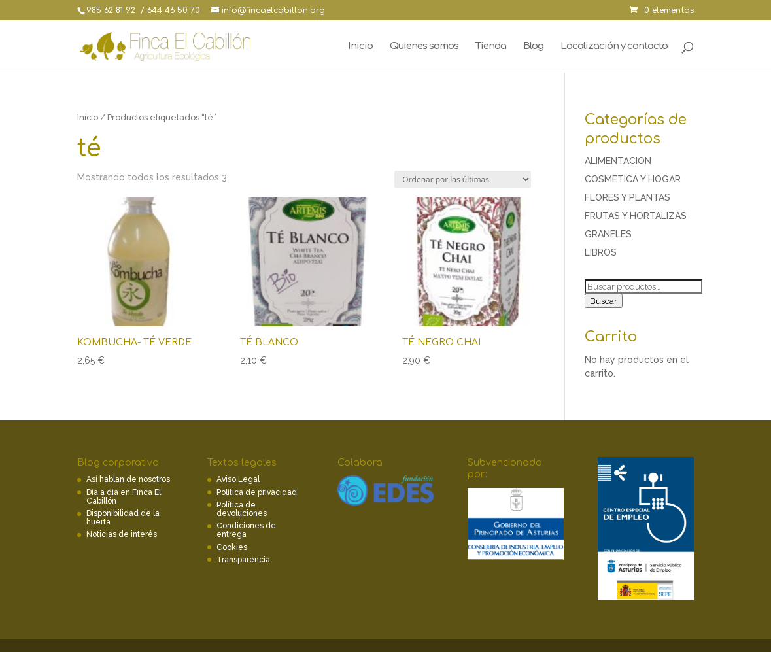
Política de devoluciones (241, 509)
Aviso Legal (238, 479)
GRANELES (608, 234)
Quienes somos (424, 47)
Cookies (231, 547)
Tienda (490, 47)
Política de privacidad (256, 492)
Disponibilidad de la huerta (123, 517)
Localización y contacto (614, 47)
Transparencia (243, 559)
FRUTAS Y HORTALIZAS (636, 216)
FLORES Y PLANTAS (627, 197)
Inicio (360, 47)
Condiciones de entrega (246, 530)
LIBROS (601, 252)
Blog (533, 47)
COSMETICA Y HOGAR (633, 179)
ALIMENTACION (618, 161)
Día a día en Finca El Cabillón (123, 497)
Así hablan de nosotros (128, 479)
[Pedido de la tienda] (462, 179)
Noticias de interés (121, 534)
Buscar (603, 301)
